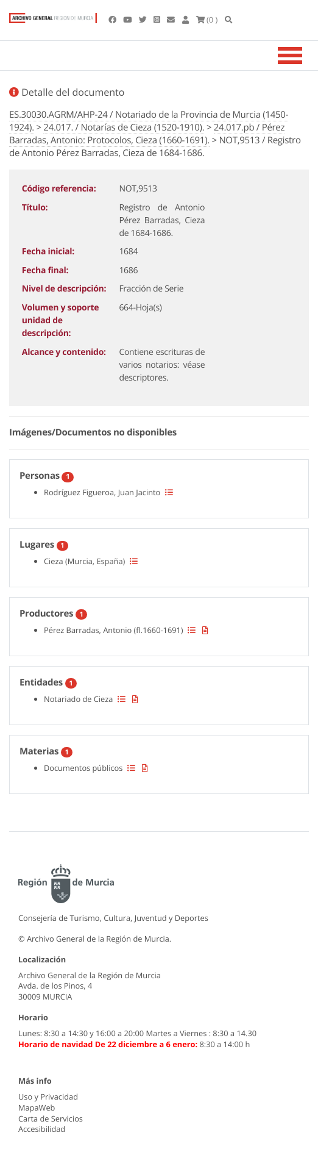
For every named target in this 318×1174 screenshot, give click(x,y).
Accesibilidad (41, 1128)
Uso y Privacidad (48, 1096)
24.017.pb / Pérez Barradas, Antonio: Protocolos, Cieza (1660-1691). (146, 133)
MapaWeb (36, 1107)
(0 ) (207, 19)
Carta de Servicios (50, 1118)
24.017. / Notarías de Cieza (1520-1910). (123, 127)
